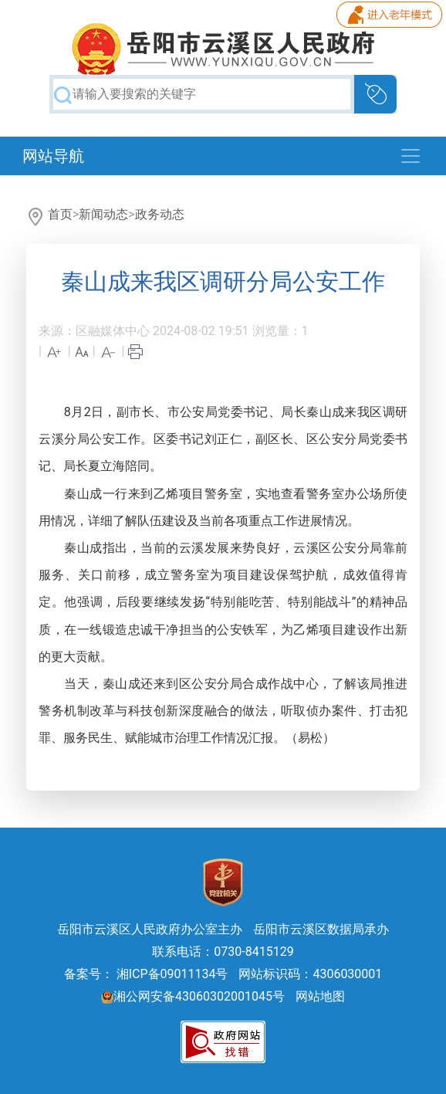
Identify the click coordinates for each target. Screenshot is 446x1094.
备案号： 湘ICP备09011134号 (146, 974)
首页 (60, 214)
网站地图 (320, 996)
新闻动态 (103, 214)
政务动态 (159, 214)
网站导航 (53, 156)
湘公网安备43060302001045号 (193, 996)
